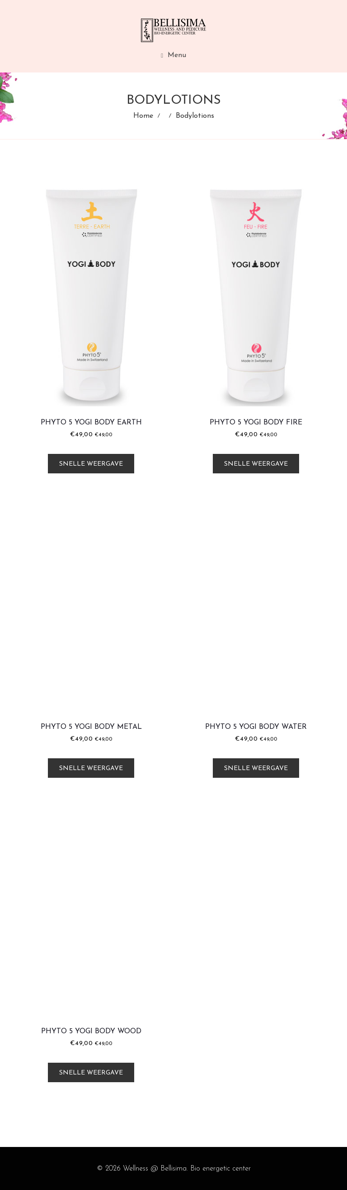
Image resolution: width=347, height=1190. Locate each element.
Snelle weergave (91, 464)
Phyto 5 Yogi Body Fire (256, 422)
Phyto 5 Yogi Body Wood (91, 1031)
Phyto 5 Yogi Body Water (256, 727)
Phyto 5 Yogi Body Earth (91, 422)
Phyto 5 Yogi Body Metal (91, 727)
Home (143, 116)
